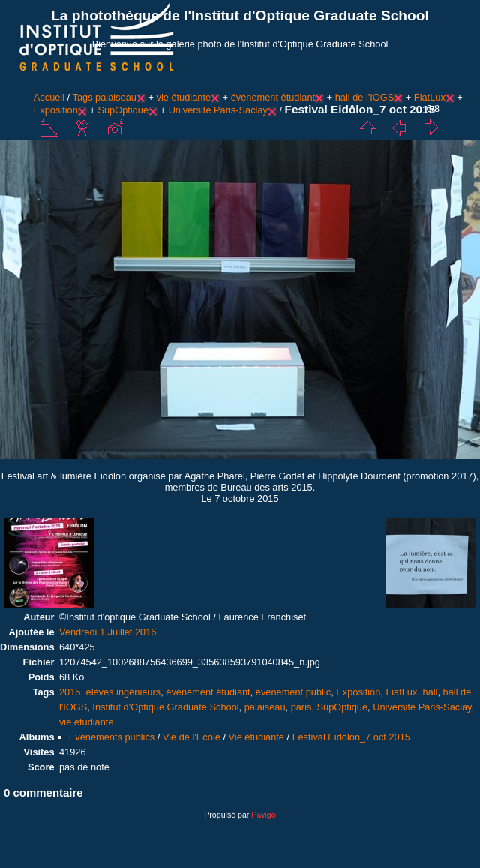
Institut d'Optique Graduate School (165, 707)
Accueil (49, 97)
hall (430, 692)
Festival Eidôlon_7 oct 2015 (351, 737)
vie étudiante (183, 97)
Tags (83, 97)
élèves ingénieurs (123, 692)
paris (301, 707)
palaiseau (115, 97)
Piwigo (263, 814)
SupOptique (123, 110)
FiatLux (430, 97)
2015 (69, 692)
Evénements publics (112, 737)
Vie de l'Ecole (191, 737)
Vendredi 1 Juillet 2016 (108, 632)
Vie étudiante (256, 737)
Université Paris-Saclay (218, 110)
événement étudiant (273, 97)
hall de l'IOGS (364, 97)
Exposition (56, 110)
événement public (293, 692)
